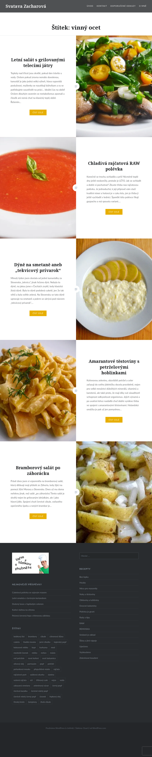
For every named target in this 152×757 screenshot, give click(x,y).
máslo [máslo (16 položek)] (52, 653)
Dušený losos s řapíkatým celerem (28, 604)
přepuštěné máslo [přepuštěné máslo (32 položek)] (42, 669)
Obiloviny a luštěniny (89, 600)
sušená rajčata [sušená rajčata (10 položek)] (20, 680)
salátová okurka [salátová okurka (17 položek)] (37, 674)
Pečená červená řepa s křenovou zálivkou (31, 615)
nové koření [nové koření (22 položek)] (33, 658)
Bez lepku (84, 577)
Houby (83, 582)
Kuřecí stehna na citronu (23, 610)
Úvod (90, 6)
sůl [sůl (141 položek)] (31, 680)
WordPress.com (99, 728)
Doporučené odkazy (123, 6)
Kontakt (102, 6)
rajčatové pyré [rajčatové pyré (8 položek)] (20, 674)
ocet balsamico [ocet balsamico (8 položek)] (49, 658)
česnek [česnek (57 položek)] (43, 696)
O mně (142, 6)
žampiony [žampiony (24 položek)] (32, 702)
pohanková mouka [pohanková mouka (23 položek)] (22, 669)
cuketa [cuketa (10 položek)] (17, 642)
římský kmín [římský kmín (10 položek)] (19, 702)
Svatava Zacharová (26, 6)
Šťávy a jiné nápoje (88, 640)
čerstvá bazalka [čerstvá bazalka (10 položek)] (20, 691)
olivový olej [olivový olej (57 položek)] (19, 664)
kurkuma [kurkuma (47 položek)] (43, 647)
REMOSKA (85, 629)
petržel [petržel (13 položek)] (51, 664)
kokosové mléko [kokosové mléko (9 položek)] (21, 647)
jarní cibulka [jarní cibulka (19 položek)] (44, 642)
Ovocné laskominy (88, 606)
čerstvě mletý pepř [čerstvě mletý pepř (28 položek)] (39, 691)
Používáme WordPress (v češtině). (60, 728)
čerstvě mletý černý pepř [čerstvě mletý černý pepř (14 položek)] (25, 696)
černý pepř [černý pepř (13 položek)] (57, 685)
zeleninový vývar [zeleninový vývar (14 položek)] (41, 685)
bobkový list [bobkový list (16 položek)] (19, 636)
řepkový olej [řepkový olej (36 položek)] (54, 696)
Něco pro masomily (88, 588)
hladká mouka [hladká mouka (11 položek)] (29, 642)
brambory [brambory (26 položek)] (32, 636)
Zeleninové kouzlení (89, 658)
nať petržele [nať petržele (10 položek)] (19, 658)
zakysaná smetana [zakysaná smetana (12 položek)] (22, 685)
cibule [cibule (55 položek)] (43, 636)
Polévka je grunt (87, 611)
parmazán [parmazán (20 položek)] (31, 664)
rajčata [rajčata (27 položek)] (56, 669)
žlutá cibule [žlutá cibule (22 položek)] (45, 702)
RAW (82, 623)
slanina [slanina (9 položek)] (51, 674)
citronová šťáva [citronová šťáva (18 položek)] (56, 636)
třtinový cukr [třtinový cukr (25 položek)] (42, 680)
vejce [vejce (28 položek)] (54, 680)
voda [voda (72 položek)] (62, 680)
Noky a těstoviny (87, 594)
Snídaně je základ (87, 635)
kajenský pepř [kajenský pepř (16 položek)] (60, 642)
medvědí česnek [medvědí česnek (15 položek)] (21, 653)
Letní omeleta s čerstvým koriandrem (29, 598)
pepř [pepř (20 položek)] (42, 664)
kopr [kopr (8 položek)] (34, 647)
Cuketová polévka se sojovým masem (29, 592)
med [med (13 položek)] (53, 647)
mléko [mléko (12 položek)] (34, 653)
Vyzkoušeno (85, 652)
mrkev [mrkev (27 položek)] (44, 653)
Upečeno (84, 646)
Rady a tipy (85, 617)
